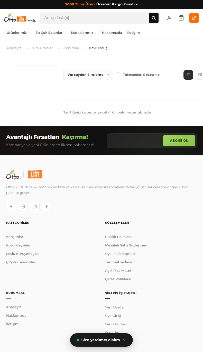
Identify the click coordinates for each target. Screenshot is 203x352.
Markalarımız (84, 33)
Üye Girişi (113, 319)
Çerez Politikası (118, 280)
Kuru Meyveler (18, 245)
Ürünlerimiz (18, 33)
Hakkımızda (112, 33)
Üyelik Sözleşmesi (120, 255)
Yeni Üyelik (114, 311)
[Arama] (96, 18)
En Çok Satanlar (50, 33)
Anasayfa (14, 309)
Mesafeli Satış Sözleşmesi (126, 246)
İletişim (133, 33)
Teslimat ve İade (118, 263)
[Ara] (154, 18)
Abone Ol (179, 140)
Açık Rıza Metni (118, 272)
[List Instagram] (35, 206)
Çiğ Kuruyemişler (20, 262)
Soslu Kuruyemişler (22, 254)
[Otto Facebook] (11, 206)
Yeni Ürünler (115, 328)
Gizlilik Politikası (118, 238)
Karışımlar (14, 237)
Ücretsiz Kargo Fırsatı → (101, 4)
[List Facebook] (46, 206)
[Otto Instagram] (23, 206)
